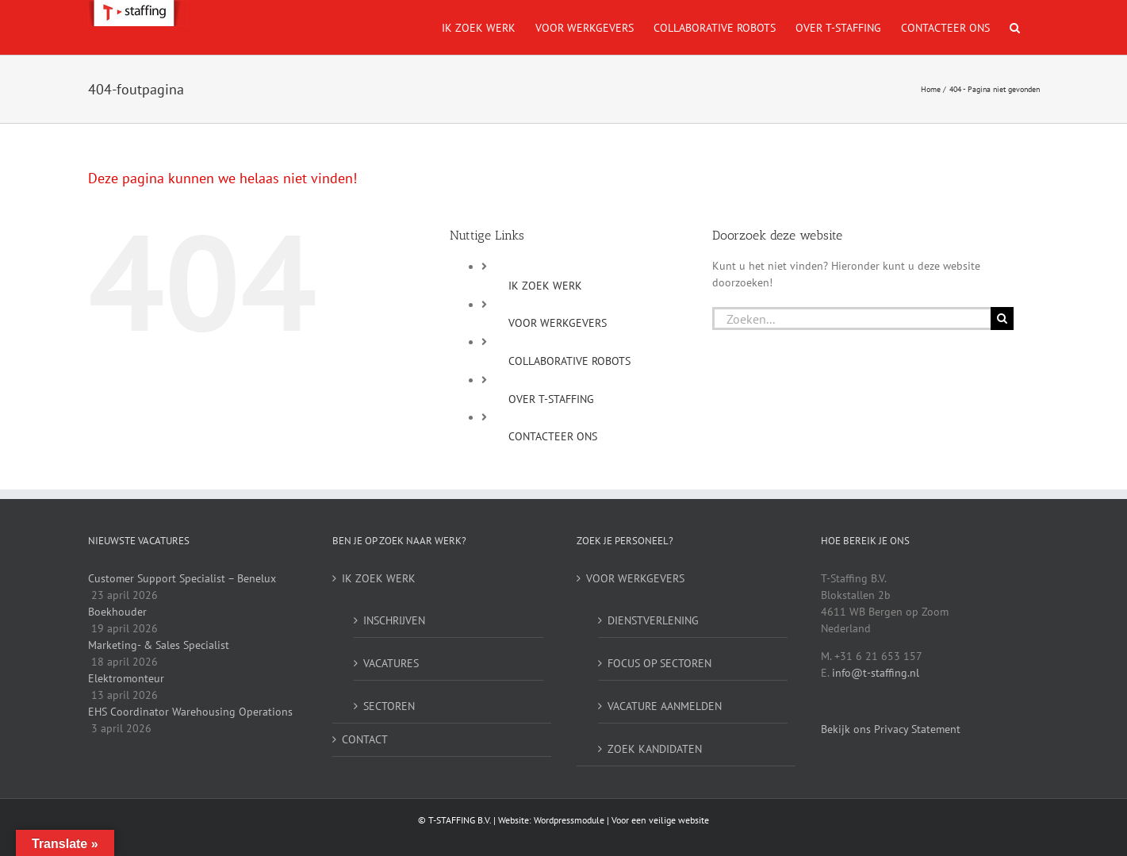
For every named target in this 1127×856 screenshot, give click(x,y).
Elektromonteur (126, 678)
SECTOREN (389, 706)
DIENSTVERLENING (653, 620)
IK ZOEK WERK (545, 285)
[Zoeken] (1002, 318)
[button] (1015, 27)
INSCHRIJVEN (394, 620)
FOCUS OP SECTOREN (659, 663)
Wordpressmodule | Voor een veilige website (621, 820)
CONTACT (365, 739)
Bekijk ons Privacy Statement (890, 729)
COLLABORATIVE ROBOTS (569, 361)
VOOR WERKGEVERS (557, 323)
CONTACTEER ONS (552, 436)
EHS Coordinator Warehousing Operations (190, 711)
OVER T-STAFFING (551, 399)
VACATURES (391, 663)
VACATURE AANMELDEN (665, 706)
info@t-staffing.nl (875, 673)
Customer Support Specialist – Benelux (182, 578)
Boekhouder (117, 612)
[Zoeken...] (851, 318)
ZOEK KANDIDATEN (655, 749)
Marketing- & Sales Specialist (158, 645)
